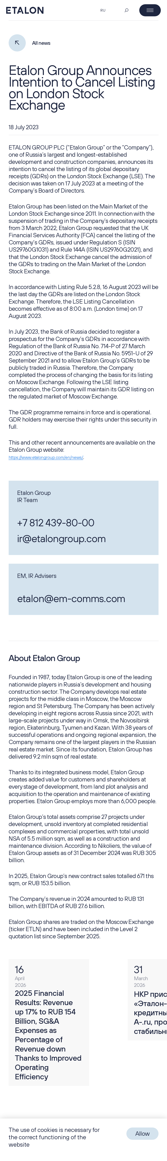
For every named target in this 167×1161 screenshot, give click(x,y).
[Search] (126, 10)
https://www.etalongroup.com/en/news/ (45, 457)
